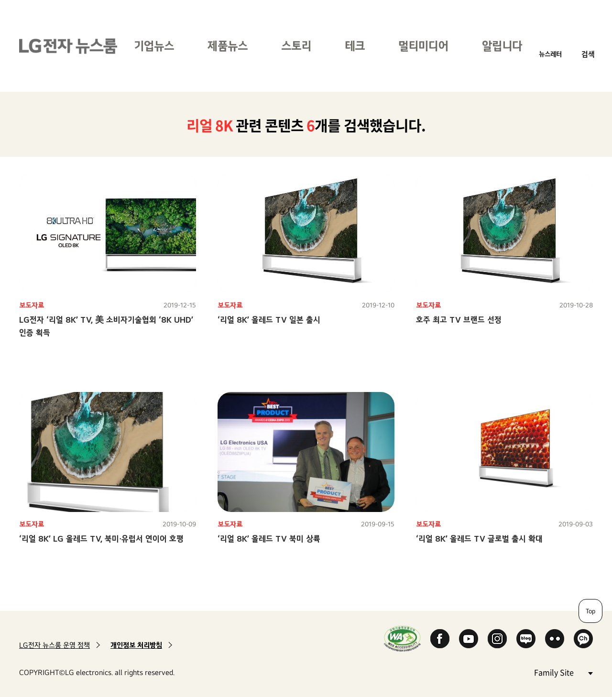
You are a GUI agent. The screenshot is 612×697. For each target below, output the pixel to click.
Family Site (563, 672)
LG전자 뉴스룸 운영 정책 (54, 645)
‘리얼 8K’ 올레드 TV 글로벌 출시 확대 (479, 539)
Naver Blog (526, 638)
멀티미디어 (423, 45)
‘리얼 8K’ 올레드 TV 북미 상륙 (269, 539)
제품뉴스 (228, 45)
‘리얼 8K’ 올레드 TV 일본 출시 (269, 320)
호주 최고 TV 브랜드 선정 (459, 320)
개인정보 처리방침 (136, 645)
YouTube (468, 638)
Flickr (554, 638)
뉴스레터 (550, 54)
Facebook (439, 638)
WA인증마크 (402, 638)
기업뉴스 (154, 45)
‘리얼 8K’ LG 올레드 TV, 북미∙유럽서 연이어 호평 (101, 539)
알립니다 (502, 45)
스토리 (296, 45)
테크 (355, 45)
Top (590, 611)
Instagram (497, 638)
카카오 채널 (583, 638)
